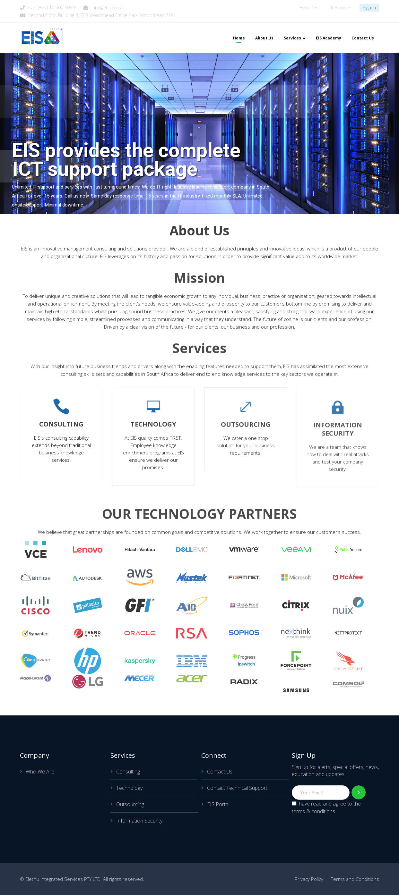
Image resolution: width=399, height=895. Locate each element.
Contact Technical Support (237, 787)
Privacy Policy (309, 879)
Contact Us (219, 771)
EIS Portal (218, 804)
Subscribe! (358, 792)
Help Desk (310, 7)
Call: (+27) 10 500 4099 (51, 7)
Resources (341, 7)
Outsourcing (130, 804)
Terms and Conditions (355, 879)
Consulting (128, 771)
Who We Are (40, 771)
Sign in (369, 7)
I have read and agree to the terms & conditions (326, 807)
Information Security (139, 820)
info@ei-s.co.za (107, 7)
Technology (129, 787)
